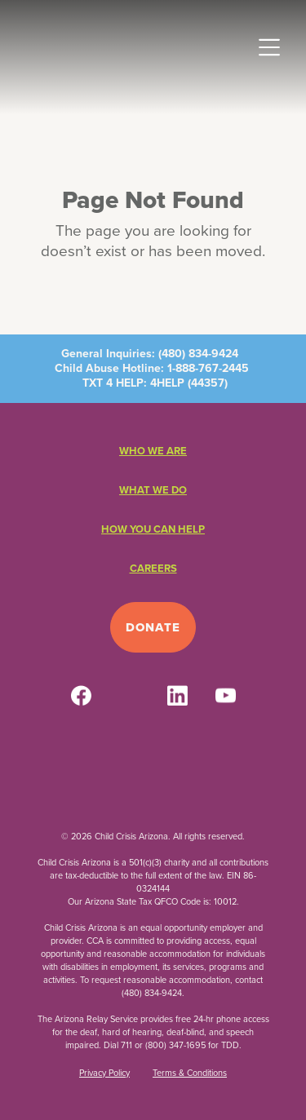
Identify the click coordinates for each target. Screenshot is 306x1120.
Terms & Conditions (190, 1072)
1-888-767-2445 (208, 368)
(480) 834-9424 (198, 353)
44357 (207, 383)
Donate (153, 627)
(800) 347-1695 (175, 1044)
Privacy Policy (104, 1072)
